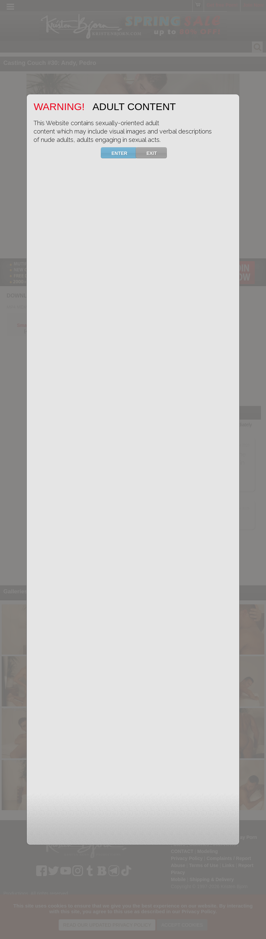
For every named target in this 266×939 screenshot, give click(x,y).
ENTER (124, 152)
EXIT (155, 152)
